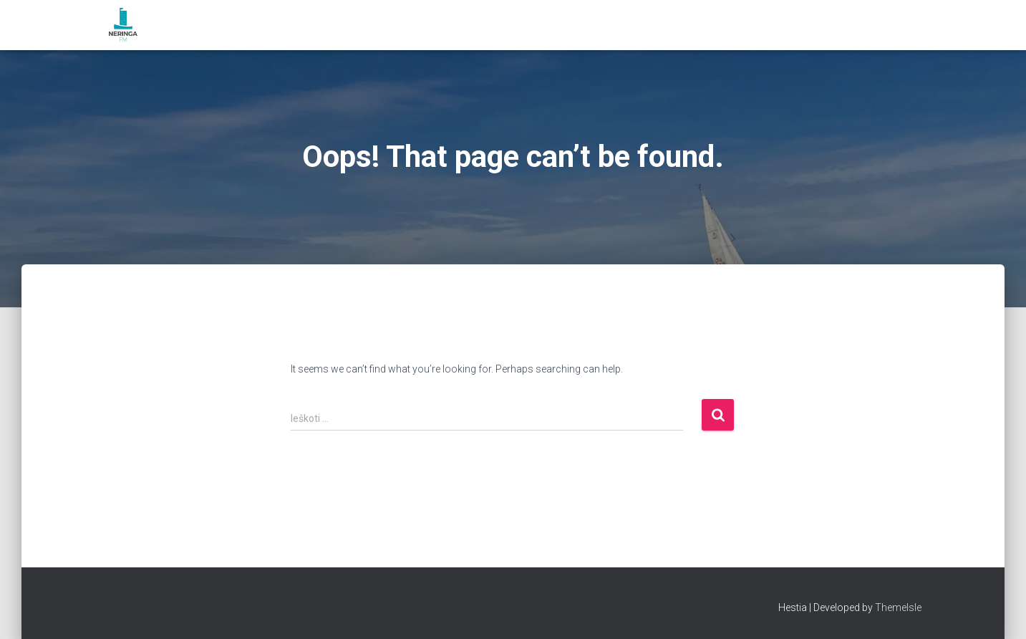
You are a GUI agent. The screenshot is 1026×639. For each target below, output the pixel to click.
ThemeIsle (898, 607)
